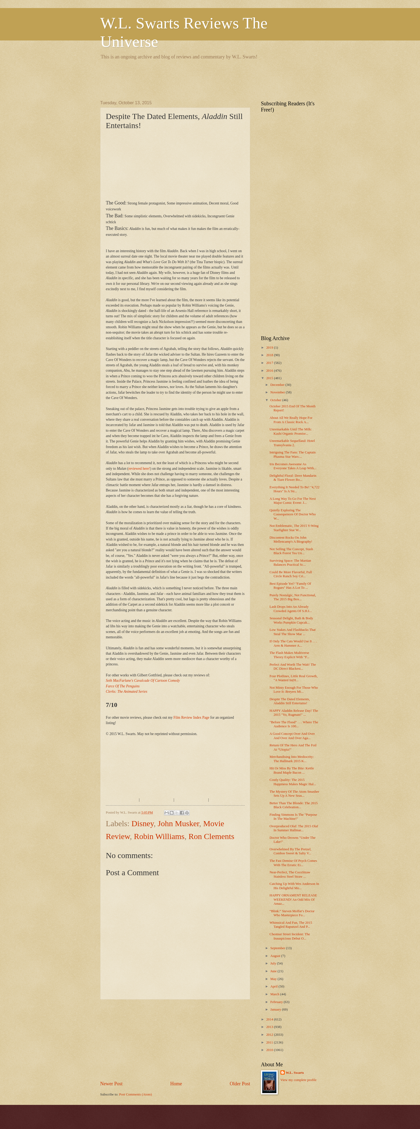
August (275, 956)
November (278, 392)
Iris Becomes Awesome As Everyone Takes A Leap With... (292, 466)
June (274, 971)
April (274, 986)
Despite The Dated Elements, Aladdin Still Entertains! (289, 701)
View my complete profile (298, 1080)
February (277, 1002)
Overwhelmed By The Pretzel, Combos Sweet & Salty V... (290, 851)
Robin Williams (159, 836)
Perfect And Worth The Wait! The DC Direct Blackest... (292, 666)
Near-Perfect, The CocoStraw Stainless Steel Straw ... (289, 874)
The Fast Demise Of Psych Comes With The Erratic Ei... (293, 863)
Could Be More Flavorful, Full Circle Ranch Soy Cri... (290, 574)
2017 (270, 363)
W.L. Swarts (295, 1073)
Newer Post (111, 1083)
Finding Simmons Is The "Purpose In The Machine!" (293, 817)
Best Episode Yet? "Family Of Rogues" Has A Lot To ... (290, 586)
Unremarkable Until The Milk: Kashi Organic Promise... (290, 431)
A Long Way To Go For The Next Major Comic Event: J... (292, 501)
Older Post (240, 1083)
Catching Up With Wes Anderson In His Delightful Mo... (294, 886)
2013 (270, 1027)
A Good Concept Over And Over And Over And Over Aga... (292, 736)
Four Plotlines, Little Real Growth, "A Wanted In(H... (293, 678)
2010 (270, 1050)
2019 (270, 347)
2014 (270, 1019)
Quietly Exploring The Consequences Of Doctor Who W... (292, 514)
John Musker (178, 823)
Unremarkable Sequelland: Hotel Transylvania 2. (292, 443)
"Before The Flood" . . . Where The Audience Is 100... (293, 724)
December (277, 385)
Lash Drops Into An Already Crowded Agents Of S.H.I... (290, 609)
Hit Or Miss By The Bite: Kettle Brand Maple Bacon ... (291, 770)
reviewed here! (139, 469)
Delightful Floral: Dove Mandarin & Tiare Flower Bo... (292, 478)
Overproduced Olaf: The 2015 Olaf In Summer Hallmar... (293, 828)
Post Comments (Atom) (135, 1094)
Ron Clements (211, 836)
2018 (270, 355)
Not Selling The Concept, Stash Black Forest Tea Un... (291, 551)
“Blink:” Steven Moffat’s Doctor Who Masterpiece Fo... (291, 913)
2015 (270, 378)
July (273, 963)
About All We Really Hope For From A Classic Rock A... (290, 420)
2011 (270, 1042)
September (278, 948)
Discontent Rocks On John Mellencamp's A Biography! (290, 539)
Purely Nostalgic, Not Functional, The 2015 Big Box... (292, 597)
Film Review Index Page (191, 718)
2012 (270, 1035)
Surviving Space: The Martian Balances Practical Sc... (290, 563)
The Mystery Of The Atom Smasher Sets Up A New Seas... (294, 794)
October (276, 400)
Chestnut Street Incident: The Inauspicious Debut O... (289, 936)
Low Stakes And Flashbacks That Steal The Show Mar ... (292, 632)
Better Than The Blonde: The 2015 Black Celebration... (293, 805)
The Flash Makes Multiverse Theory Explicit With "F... (289, 655)
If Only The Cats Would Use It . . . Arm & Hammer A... (293, 643)
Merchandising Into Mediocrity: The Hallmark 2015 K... (291, 759)
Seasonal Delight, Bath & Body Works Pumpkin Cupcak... (291, 620)
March (275, 994)
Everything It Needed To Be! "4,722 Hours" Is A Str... (294, 489)
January (276, 1009)
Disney (143, 823)
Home (176, 1083)
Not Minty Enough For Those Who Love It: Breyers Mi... (293, 690)
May (274, 979)
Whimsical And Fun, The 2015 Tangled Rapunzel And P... (290, 925)
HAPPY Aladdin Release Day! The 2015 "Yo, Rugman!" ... (293, 713)
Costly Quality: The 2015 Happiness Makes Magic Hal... (292, 782)
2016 (270, 370)
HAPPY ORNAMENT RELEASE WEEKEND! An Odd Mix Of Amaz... (293, 899)
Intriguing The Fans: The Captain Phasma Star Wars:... (292, 454)
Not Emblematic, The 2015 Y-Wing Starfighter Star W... (293, 528)
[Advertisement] (197, 79)
